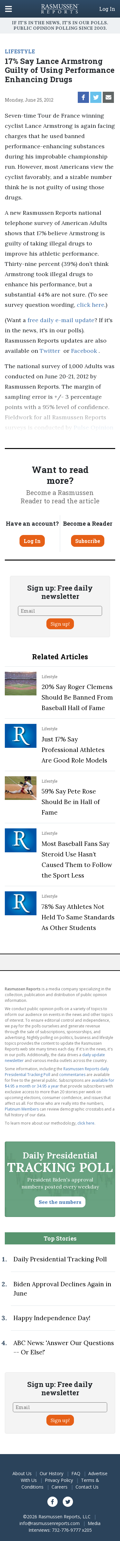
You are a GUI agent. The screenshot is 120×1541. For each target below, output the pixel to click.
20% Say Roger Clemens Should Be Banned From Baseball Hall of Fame (77, 697)
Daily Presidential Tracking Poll (60, 1259)
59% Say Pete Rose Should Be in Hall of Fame (71, 801)
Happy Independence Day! (51, 1318)
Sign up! (60, 624)
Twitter (50, 350)
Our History (51, 1473)
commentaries (72, 1074)
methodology (78, 437)
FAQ (75, 1473)
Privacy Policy (59, 1480)
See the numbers (60, 1202)
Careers (60, 1487)
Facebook (84, 350)
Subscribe (87, 541)
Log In (107, 9)
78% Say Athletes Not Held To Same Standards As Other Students (78, 917)
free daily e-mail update (61, 320)
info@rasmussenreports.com (50, 1523)
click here (90, 304)
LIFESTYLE (20, 51)
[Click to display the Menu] (8, 9)
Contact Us (87, 1487)
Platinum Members (22, 1109)
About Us (22, 1473)
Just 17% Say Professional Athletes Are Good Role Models (74, 749)
